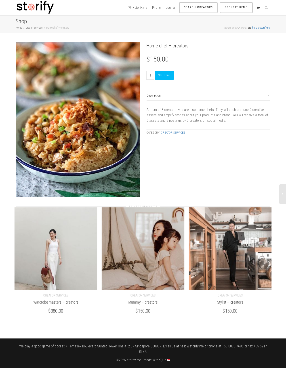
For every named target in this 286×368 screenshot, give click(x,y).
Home (19, 27)
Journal (170, 7)
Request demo (236, 7)
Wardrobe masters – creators (56, 302)
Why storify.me (137, 7)
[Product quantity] (150, 75)
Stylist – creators (230, 302)
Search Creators (198, 7)
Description (154, 95)
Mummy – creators (142, 302)
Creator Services (34, 27)
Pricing (156, 7)
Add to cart (164, 75)
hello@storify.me (261, 27)
